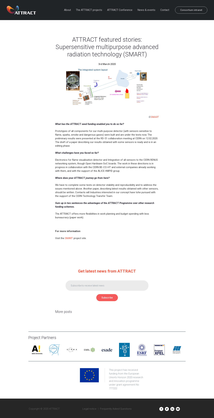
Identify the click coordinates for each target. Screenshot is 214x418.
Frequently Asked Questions (116, 408)
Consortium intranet (191, 10)
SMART (155, 117)
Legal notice (89, 408)
